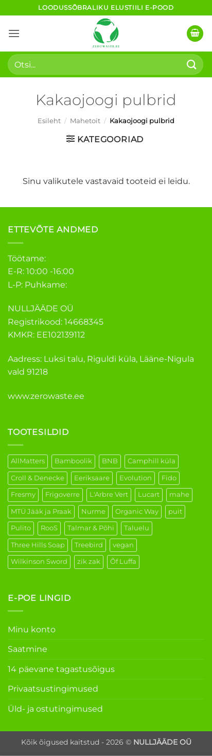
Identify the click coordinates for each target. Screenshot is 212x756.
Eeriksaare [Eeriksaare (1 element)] (92, 478)
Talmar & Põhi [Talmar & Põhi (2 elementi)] (90, 528)
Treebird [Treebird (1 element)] (89, 545)
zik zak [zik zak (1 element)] (88, 561)
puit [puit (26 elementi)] (175, 511)
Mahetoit (85, 121)
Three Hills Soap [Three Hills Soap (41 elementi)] (38, 545)
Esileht (49, 121)
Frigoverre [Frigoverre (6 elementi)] (62, 494)
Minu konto (32, 629)
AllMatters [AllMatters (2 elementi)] (28, 461)
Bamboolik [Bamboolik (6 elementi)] (73, 461)
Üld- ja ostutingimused (55, 709)
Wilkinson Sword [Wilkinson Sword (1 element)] (39, 561)
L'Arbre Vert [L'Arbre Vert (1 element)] (109, 494)
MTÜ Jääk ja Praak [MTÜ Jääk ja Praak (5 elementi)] (41, 511)
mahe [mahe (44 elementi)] (179, 494)
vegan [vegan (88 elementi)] (123, 545)
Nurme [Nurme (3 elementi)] (93, 511)
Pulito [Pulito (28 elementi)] (21, 528)
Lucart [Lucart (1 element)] (149, 494)
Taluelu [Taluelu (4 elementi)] (136, 528)
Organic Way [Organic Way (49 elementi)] (136, 511)
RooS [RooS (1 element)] (49, 528)
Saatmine (27, 649)
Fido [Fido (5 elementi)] (169, 478)
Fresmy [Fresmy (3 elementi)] (23, 494)
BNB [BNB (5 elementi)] (110, 461)
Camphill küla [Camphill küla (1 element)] (151, 461)
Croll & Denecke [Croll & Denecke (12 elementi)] (37, 478)
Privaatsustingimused (53, 689)
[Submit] (192, 64)
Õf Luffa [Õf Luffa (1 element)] (123, 561)
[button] (14, 33)
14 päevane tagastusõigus (61, 669)
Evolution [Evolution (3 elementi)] (135, 478)
